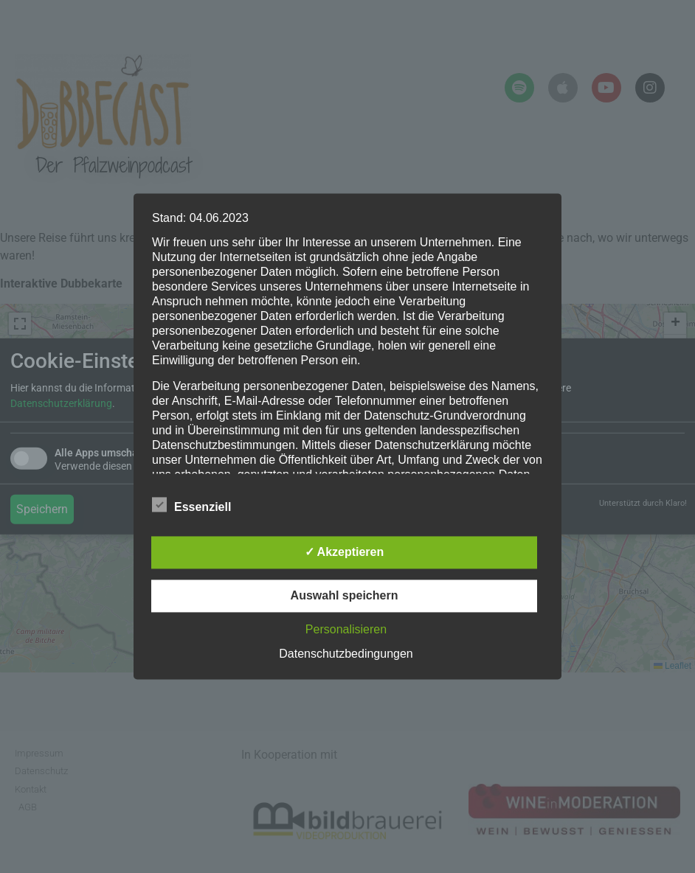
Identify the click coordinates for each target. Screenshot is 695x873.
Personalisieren (346, 630)
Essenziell (191, 505)
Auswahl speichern (344, 596)
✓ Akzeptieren (344, 552)
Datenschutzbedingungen (345, 654)
